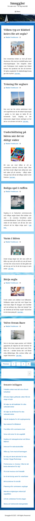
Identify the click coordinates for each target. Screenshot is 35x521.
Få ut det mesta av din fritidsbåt (14, 471)
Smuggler (17, 3)
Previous (6, 364)
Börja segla (10, 279)
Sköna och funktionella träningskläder (16, 504)
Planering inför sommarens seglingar (16, 486)
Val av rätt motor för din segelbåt (14, 434)
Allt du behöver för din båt (12, 481)
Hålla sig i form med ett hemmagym (15, 452)
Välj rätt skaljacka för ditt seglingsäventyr (17, 419)
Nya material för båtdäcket (12, 424)
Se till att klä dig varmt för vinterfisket (16, 476)
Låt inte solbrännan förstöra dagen (15, 499)
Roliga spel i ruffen (15, 188)
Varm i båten (12, 238)
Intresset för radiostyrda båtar (13, 447)
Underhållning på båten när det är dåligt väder (15, 136)
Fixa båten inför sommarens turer (14, 429)
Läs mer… (17, 73)
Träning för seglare (16, 84)
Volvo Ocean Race (14, 322)
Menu (17, 11)
